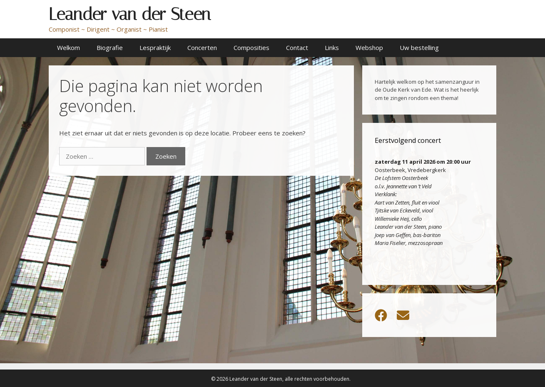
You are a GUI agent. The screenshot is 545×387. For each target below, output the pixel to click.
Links (332, 47)
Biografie (110, 47)
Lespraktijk (155, 47)
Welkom (68, 47)
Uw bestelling (419, 47)
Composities (251, 47)
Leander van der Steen (130, 14)
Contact (297, 47)
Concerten (202, 47)
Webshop (369, 47)
